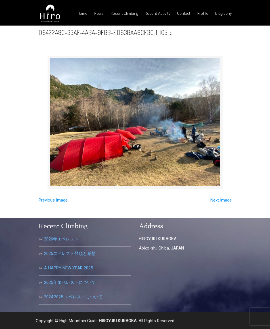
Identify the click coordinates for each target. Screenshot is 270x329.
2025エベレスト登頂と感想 (70, 253)
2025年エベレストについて (70, 282)
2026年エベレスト (61, 239)
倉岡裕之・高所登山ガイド (50, 13)
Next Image (221, 200)
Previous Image (53, 200)
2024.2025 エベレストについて (73, 296)
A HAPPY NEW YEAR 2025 (68, 268)
